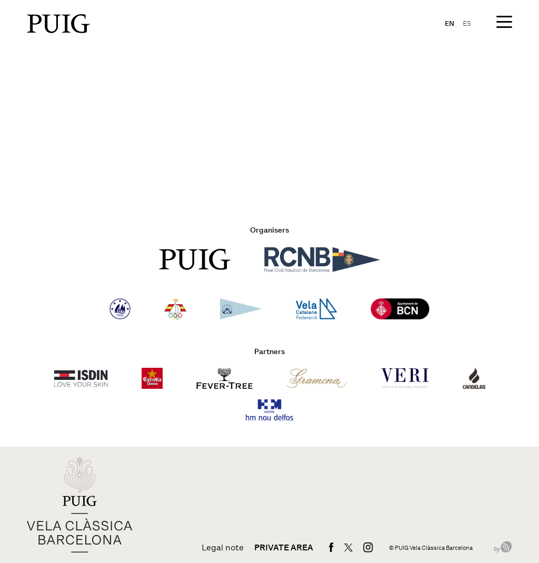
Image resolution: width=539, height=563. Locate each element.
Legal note (223, 547)
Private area (283, 547)
